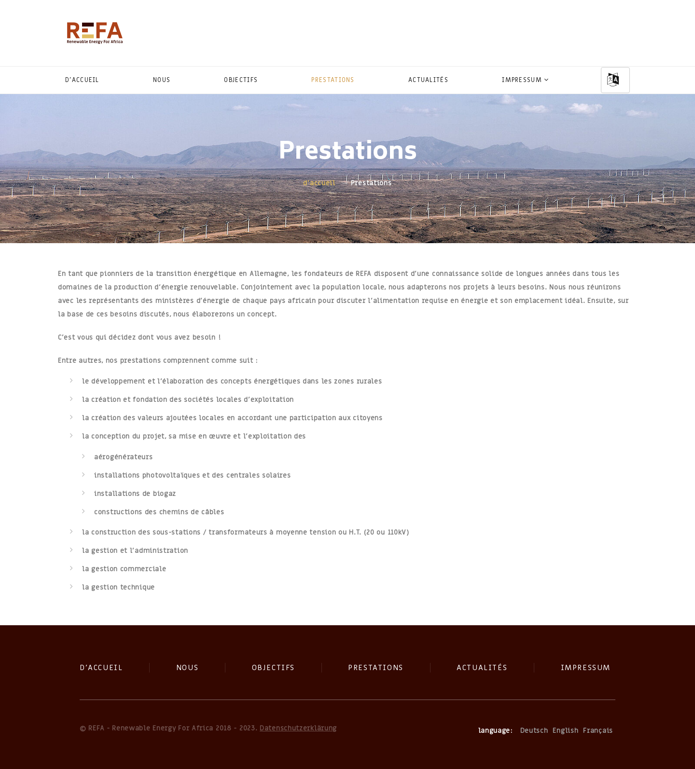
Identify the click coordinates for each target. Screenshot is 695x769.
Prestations (332, 80)
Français (598, 730)
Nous (161, 80)
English (565, 730)
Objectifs (241, 80)
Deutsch (534, 730)
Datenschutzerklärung (298, 728)
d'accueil (82, 80)
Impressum (522, 80)
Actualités (428, 80)
